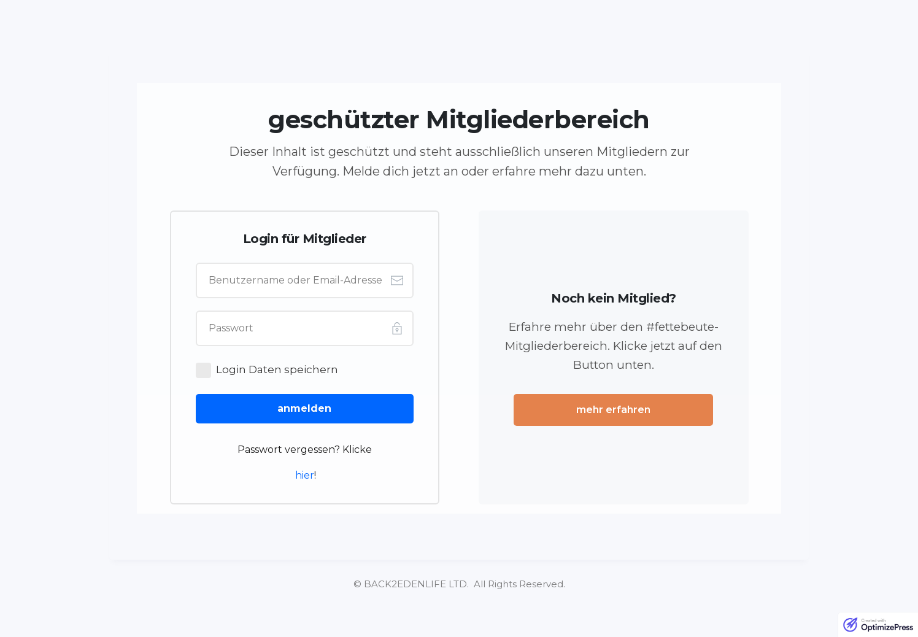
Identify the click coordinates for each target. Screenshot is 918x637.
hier (304, 475)
